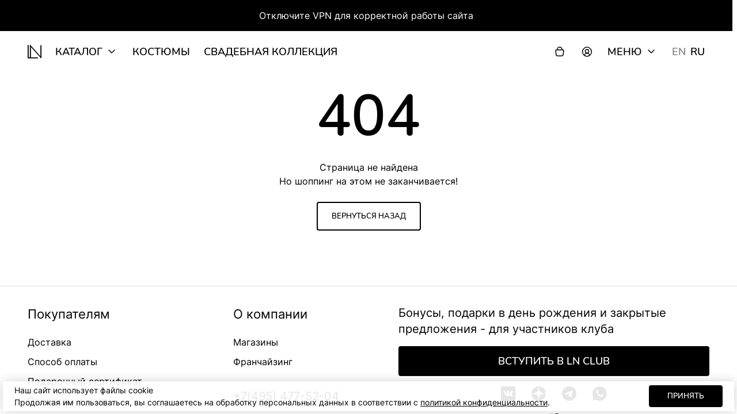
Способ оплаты (62, 361)
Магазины (255, 342)
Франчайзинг (262, 361)
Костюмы (161, 52)
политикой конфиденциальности (484, 402)
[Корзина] (560, 52)
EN (679, 52)
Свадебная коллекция (270, 52)
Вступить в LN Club (554, 361)
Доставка (49, 342)
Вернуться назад (369, 216)
